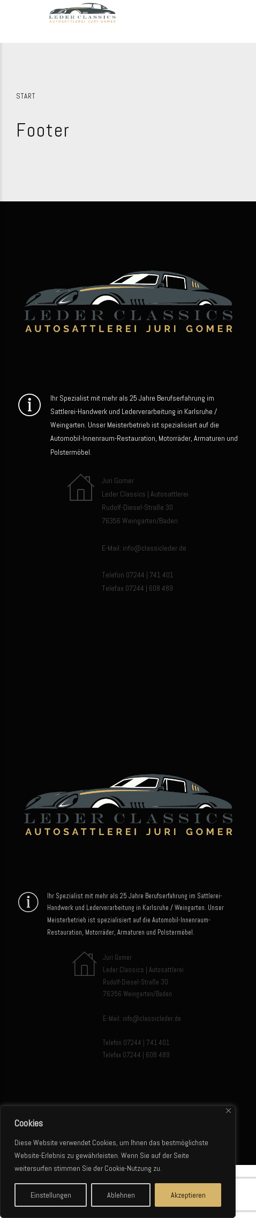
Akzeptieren (188, 1195)
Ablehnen (121, 1195)
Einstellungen (51, 1195)
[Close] (228, 1110)
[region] (118, 1162)
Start (25, 96)
